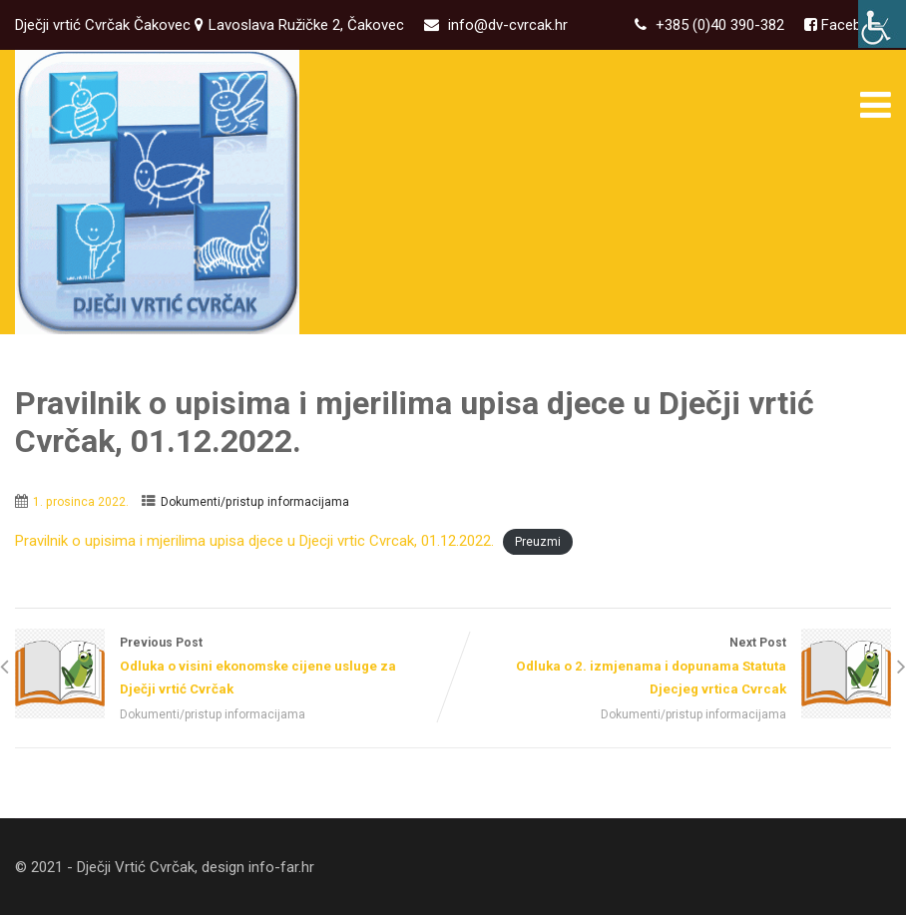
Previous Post (234, 668)
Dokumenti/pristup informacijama (255, 502)
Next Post (672, 668)
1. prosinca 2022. (81, 502)
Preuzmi (538, 542)
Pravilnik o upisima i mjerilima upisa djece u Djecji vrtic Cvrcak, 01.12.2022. (254, 541)
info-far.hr (281, 867)
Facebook (851, 25)
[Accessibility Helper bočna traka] (882, 24)
